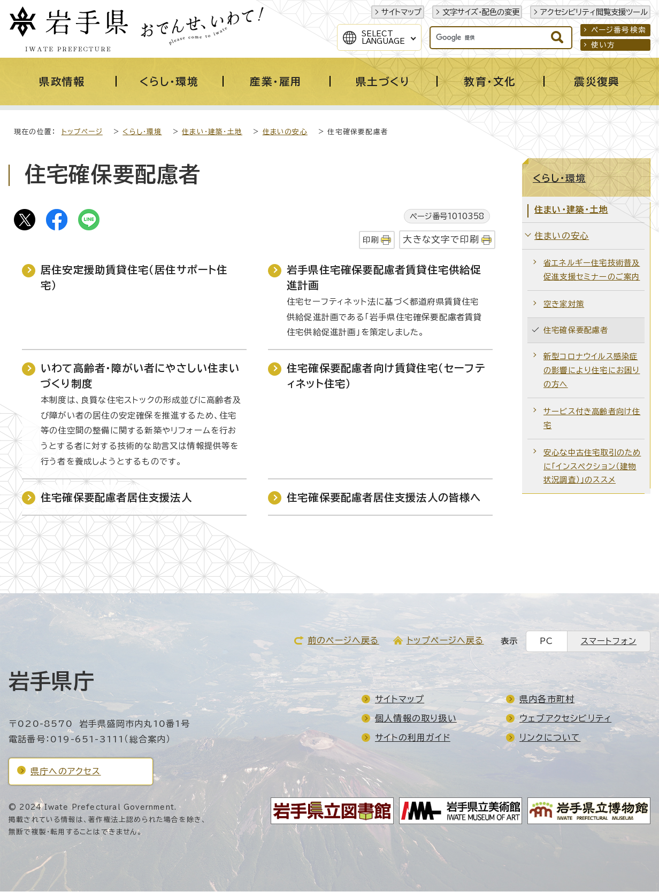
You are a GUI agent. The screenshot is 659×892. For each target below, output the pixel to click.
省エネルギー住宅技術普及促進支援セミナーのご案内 (591, 270)
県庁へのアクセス (65, 771)
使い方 (603, 45)
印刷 (371, 240)
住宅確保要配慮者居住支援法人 (116, 498)
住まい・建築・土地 (212, 132)
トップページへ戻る (445, 641)
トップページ (82, 132)
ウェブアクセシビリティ (565, 719)
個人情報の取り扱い (416, 719)
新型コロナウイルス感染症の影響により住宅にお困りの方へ (591, 371)
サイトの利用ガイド (412, 738)
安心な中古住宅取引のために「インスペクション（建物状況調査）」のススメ (592, 467)
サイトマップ (401, 12)
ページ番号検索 (618, 30)
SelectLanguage (383, 37)
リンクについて (549, 738)
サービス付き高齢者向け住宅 (591, 419)
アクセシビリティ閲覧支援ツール (594, 12)
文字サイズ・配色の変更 (480, 12)
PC (546, 642)
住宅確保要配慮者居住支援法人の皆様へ (384, 498)
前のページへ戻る (343, 641)
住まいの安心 (285, 132)
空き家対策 (563, 304)
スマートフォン (609, 642)
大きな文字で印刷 (441, 239)
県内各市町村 (546, 699)
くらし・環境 (142, 132)
